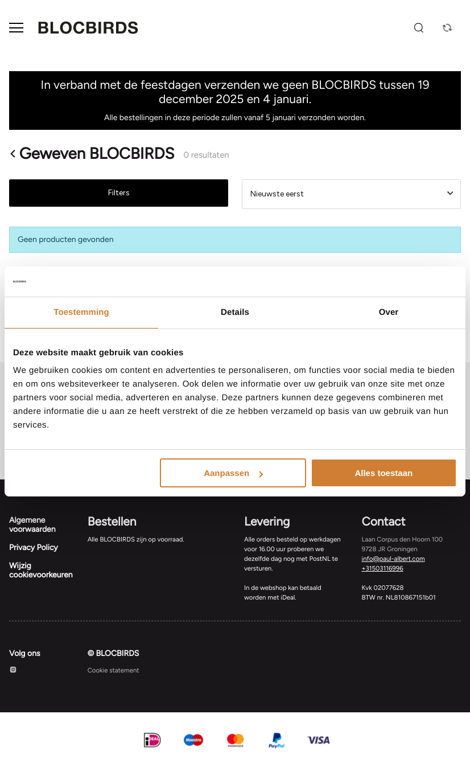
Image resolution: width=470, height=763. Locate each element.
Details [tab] (235, 312)
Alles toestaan (383, 473)
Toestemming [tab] (81, 312)
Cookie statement (113, 670)
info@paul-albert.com (393, 559)
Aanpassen (233, 473)
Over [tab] (389, 312)
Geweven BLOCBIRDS (92, 154)
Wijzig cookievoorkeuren (41, 570)
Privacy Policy (33, 547)
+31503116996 (382, 568)
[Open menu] (16, 27)
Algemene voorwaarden (32, 524)
